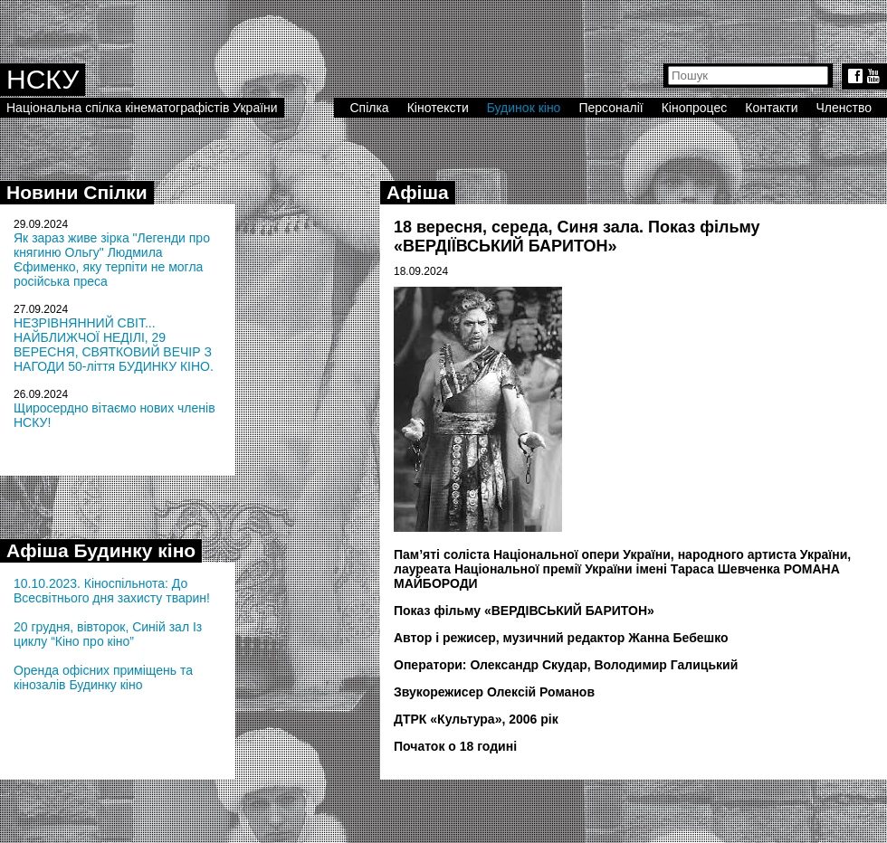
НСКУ (42, 79)
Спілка (368, 107)
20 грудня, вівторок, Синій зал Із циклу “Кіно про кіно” (108, 634)
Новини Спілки (77, 192)
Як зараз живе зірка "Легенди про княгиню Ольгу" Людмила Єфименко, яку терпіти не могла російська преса (112, 260)
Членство (844, 107)
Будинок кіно (524, 107)
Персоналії (610, 107)
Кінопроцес (695, 107)
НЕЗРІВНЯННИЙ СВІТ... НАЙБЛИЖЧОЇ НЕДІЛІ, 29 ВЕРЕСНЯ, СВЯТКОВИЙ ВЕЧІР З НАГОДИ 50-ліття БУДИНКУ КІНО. (114, 345)
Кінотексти (438, 107)
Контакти (771, 107)
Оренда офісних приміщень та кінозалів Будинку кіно (103, 677)
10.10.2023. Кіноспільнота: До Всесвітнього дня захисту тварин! (112, 590)
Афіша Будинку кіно (101, 550)
